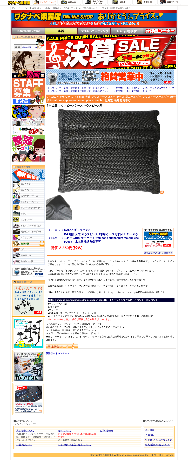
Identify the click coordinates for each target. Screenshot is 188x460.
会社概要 (149, 430)
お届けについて (24, 444)
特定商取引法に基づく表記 (158, 440)
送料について (64, 430)
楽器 (66, 88)
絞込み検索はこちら (30, 47)
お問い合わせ (106, 430)
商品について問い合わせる (158, 252)
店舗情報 (149, 435)
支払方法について (25, 430)
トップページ (54, 88)
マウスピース (122, 88)
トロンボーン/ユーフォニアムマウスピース (152, 88)
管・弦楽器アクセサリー (101, 88)
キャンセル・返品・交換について (74, 444)
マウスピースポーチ (141, 91)
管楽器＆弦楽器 (78, 88)
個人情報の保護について (157, 444)
